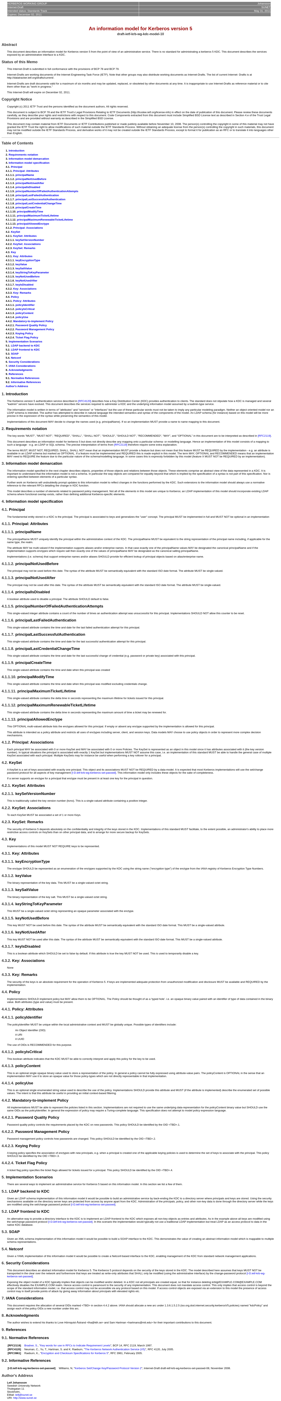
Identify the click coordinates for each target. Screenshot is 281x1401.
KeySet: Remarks (24, 248)
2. (3, 429)
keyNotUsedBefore (27, 276)
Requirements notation (23, 154)
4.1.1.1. (8, 532)
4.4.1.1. (8, 1017)
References (16, 374)
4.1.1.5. (8, 606)
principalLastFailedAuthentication (37, 195)
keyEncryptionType (27, 260)
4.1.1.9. (8, 662)
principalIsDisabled (27, 187)
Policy (15, 296)
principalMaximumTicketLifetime (38, 215)
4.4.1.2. (8, 1052)
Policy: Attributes (24, 300)
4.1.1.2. (8, 564)
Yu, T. (43, 1349)
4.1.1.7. (8, 634)
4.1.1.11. (9, 691)
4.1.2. (6, 742)
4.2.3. (6, 822)
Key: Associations (24, 288)
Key (13, 252)
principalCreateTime (28, 207)
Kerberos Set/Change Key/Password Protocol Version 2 (108, 1368)
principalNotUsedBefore (30, 179)
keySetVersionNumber (29, 239)
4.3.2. (6, 960)
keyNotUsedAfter (26, 280)
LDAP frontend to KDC (25, 349)
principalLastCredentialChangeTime (38, 203)
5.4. (5, 1249)
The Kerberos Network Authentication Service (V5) (115, 1349)
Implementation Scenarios (25, 341)
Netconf (16, 357)
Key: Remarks (22, 292)
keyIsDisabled (24, 284)
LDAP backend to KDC (25, 345)
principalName (24, 174)
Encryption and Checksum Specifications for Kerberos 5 (74, 1353)
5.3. (5, 1232)
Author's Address (17, 386)
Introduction (17, 150)
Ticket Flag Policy (26, 337)
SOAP (15, 353)
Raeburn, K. (31, 1353)
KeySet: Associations (27, 244)
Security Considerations (24, 361)
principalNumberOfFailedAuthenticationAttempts (46, 191)
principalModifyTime (30, 211)
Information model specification (29, 162)
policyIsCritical (25, 309)
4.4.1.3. (8, 1066)
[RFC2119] (264, 435)
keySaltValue (23, 268)
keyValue (21, 264)
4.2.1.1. (8, 793)
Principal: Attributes (26, 170)
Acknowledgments (20, 369)
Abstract (9, 44)
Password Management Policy (34, 329)
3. (3, 463)
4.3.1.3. (8, 890)
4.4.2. (6, 1100)
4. (3, 501)
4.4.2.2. (8, 1131)
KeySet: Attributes (25, 235)
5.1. (5, 1191)
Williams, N (65, 1368)
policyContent (24, 313)
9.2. (5, 1360)
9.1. (5, 1338)
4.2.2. (6, 808)
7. (3, 1298)
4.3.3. (6, 974)
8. (3, 1315)
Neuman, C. (31, 1349)
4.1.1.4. (8, 592)
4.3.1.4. (8, 904)
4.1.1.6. (8, 620)
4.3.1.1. (8, 861)
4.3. (5, 839)
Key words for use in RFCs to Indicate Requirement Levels (75, 1345)
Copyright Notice (17, 99)
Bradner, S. (31, 1345)
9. (3, 1329)
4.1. (5, 509)
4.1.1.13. (9, 719)
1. (3, 394)
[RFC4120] (84, 401)
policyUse (21, 317)
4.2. (5, 762)
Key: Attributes (22, 256)
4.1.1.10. (9, 677)
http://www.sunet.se (25, 1397)
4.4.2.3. (8, 1146)
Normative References (25, 378)
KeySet (15, 231)
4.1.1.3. (8, 578)
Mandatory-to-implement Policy (33, 321)
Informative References (26, 382)
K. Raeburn (75, 1349)
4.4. (5, 992)
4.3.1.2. (8, 876)
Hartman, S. (55, 1349)
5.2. (5, 1211)
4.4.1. (6, 1009)
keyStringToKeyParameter (32, 272)
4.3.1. (6, 853)
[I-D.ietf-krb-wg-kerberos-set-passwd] (94, 772)
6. (3, 1263)
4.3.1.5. (8, 918)
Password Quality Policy (31, 325)
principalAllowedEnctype (33, 223)
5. (3, 1177)
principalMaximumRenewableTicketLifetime (45, 219)
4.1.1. (6, 524)
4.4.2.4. (8, 1163)
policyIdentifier (25, 304)
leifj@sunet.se (23, 1394)
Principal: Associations (28, 227)
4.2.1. (6, 785)
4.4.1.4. (8, 1083)
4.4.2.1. (8, 1117)
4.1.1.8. (8, 648)
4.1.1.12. (9, 705)
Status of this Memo (19, 62)
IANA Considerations (22, 365)
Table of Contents (17, 143)
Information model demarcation (29, 158)
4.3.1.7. (8, 946)
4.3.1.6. (8, 932)
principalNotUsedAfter (29, 183)
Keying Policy (24, 333)
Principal (16, 166)
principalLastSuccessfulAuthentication (40, 199)
